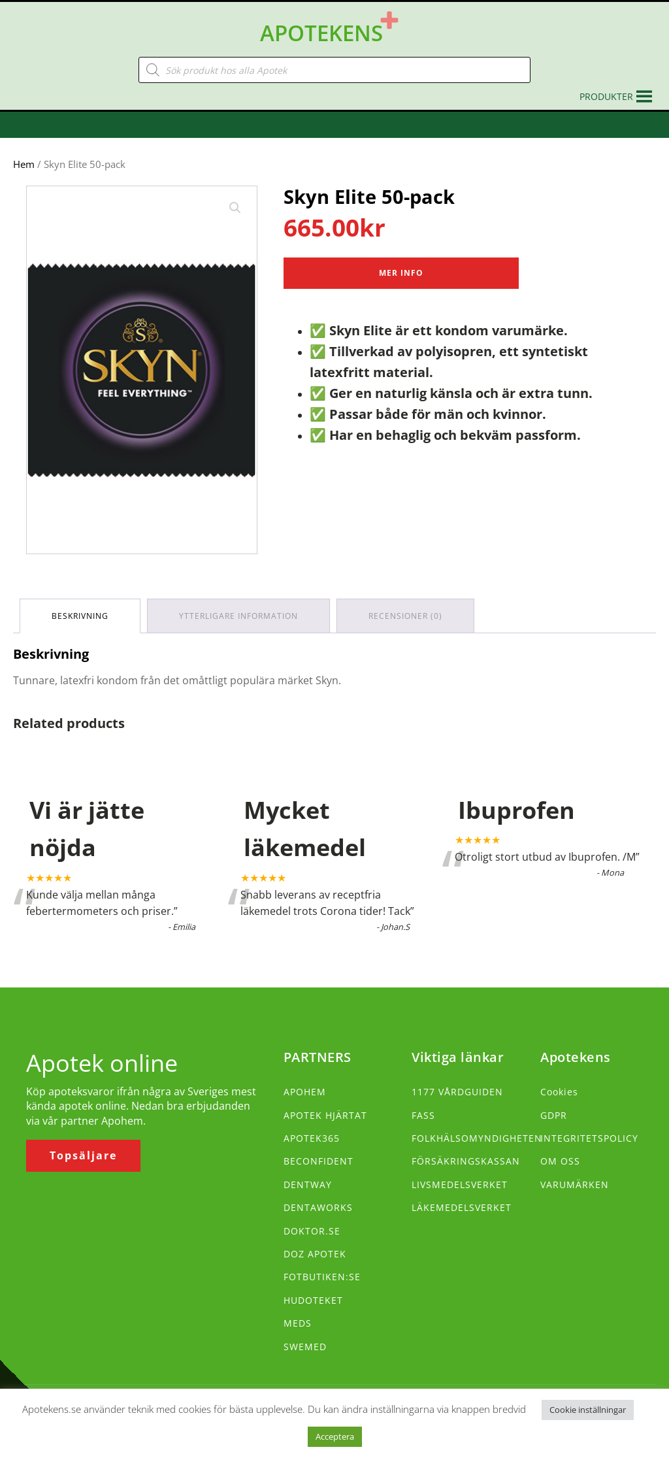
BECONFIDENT (318, 1161)
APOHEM (305, 1092)
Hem (24, 164)
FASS (423, 1115)
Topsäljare (83, 1155)
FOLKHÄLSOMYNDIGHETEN (477, 1138)
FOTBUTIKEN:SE (322, 1277)
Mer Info (401, 272)
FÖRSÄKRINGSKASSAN (466, 1161)
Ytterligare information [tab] (238, 615)
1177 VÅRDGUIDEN (457, 1092)
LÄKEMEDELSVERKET (462, 1207)
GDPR (553, 1115)
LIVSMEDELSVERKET (460, 1184)
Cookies (559, 1092)
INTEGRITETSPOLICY (589, 1138)
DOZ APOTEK (315, 1254)
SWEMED (305, 1346)
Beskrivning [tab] (80, 615)
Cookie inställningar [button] (587, 1410)
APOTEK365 (312, 1138)
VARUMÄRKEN (574, 1184)
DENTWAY (308, 1184)
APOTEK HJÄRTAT (325, 1115)
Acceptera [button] (335, 1436)
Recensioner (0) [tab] (405, 615)
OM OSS (560, 1161)
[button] (606, 97)
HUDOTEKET (313, 1300)
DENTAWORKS (318, 1207)
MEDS (298, 1323)
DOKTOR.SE (312, 1231)
